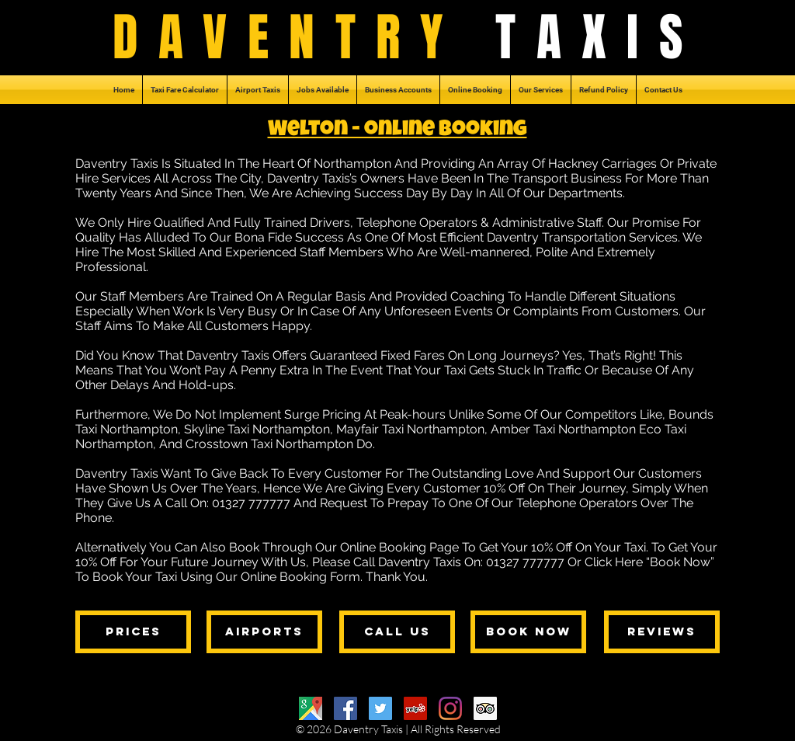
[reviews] (662, 632)
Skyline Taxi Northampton (257, 429)
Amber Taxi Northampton (563, 429)
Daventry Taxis (227, 355)
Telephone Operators (416, 222)
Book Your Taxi (134, 576)
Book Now (680, 562)
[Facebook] (345, 708)
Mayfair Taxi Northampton (410, 429)
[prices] (133, 632)
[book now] (528, 632)
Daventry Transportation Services (582, 237)
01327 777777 (251, 503)
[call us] (397, 632)
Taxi (455, 370)
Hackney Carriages (602, 163)
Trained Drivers (307, 222)
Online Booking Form (300, 576)
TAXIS (599, 37)
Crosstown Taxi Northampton (269, 444)
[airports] (264, 632)
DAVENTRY (304, 37)
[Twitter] (380, 708)
